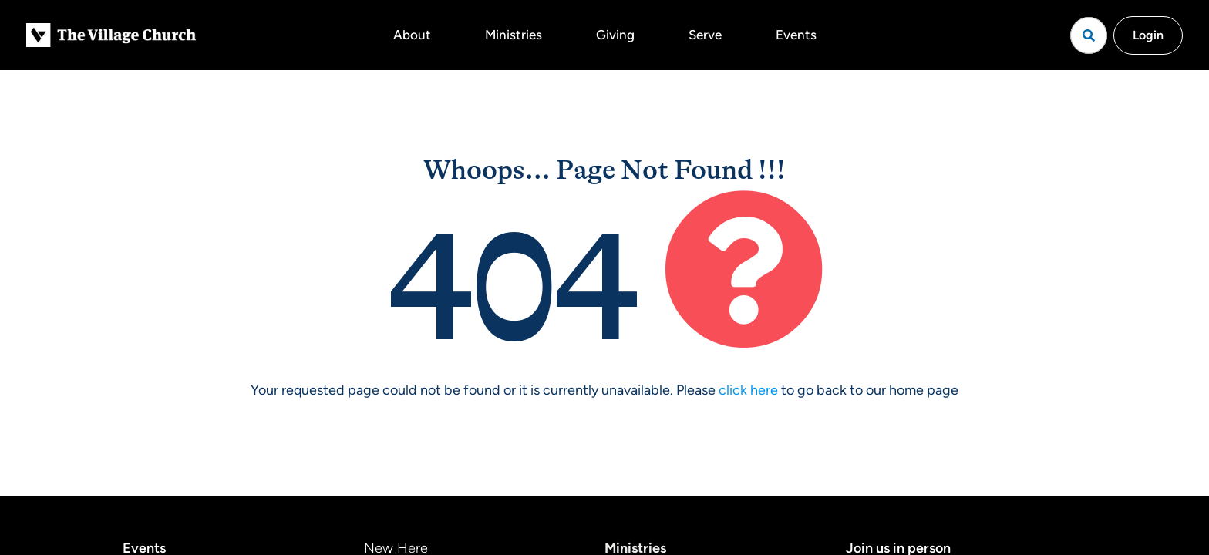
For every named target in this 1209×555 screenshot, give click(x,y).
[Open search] (1088, 35)
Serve (705, 34)
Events (796, 34)
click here (748, 390)
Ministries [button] (513, 34)
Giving (615, 34)
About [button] (412, 34)
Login (1148, 35)
